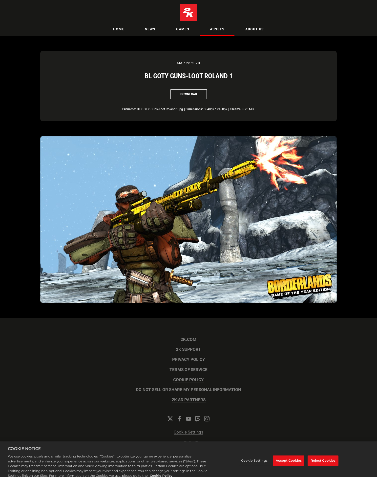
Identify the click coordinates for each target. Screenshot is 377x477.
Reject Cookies (323, 464)
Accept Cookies (289, 464)
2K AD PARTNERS (189, 399)
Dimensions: (194, 109)
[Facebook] (179, 418)
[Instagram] (206, 418)
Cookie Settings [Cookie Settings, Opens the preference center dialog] (254, 464)
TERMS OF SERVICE (188, 369)
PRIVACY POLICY (188, 359)
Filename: (129, 109)
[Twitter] (170, 418)
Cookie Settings (188, 432)
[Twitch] (197, 418)
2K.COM (188, 339)
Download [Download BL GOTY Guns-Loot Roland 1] (188, 94)
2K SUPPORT (188, 349)
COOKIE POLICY (188, 379)
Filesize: (236, 109)
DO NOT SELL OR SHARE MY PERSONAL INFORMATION (188, 389)
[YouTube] (188, 418)
